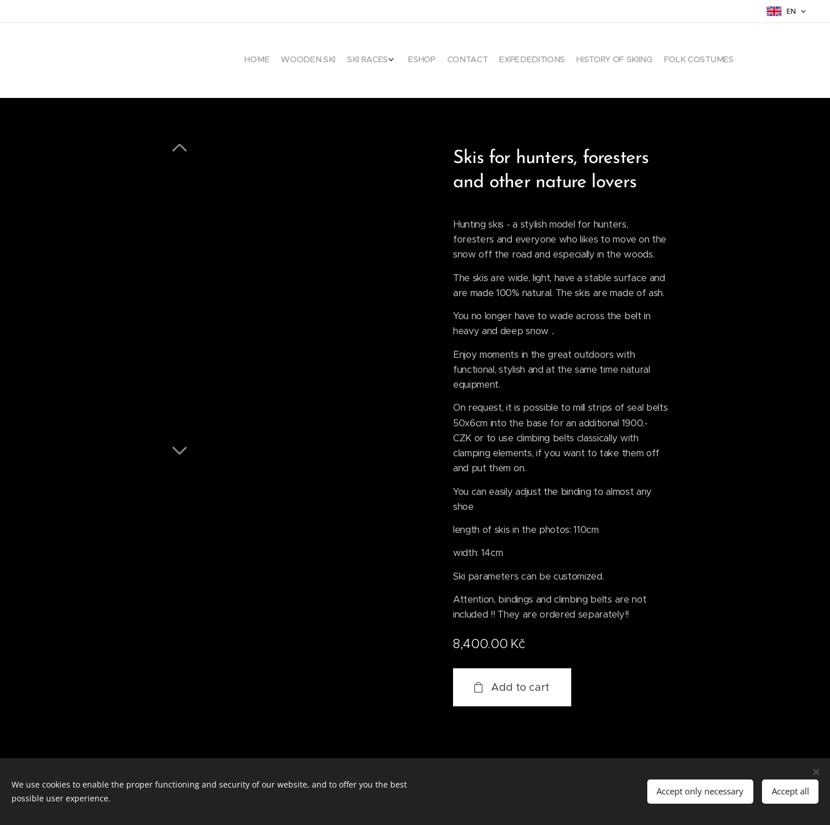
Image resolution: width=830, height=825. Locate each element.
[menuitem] (646, 60)
